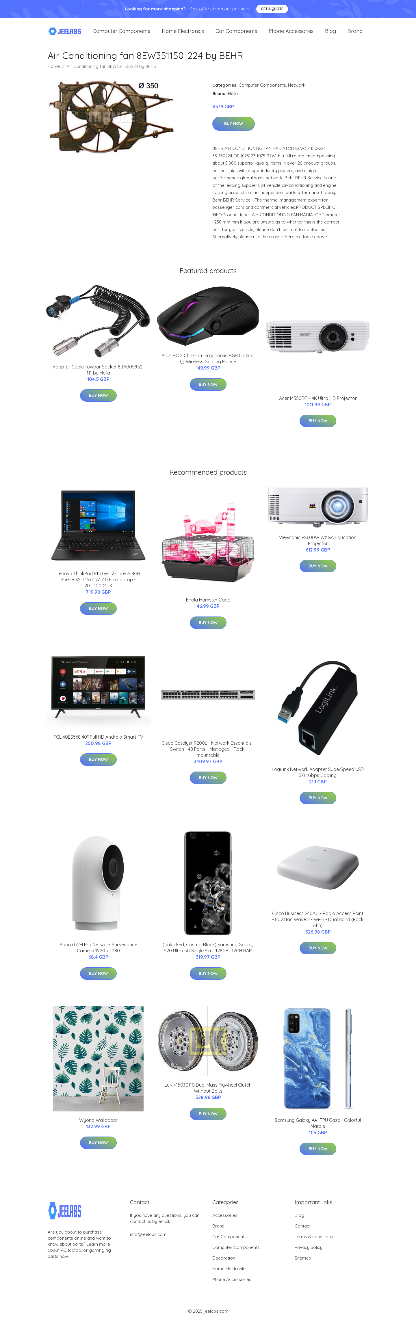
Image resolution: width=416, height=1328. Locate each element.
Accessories (224, 1222)
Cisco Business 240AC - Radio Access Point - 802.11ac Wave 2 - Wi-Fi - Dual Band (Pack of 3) (317, 926)
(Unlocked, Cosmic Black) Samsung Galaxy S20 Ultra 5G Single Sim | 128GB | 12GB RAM (208, 954)
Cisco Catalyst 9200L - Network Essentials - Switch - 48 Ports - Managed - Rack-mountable (208, 756)
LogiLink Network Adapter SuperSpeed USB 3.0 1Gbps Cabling (318, 779)
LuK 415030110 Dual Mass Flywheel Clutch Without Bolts (208, 1095)
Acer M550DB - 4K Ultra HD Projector (318, 405)
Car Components (236, 34)
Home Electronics (183, 34)
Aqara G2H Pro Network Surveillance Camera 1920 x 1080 (98, 954)
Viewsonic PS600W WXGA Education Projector (317, 547)
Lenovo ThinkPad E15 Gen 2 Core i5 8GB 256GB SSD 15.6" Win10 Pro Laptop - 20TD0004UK (98, 586)
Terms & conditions (314, 1243)
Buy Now (233, 130)
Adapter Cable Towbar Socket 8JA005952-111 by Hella (98, 377)
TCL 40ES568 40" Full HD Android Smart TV (98, 744)
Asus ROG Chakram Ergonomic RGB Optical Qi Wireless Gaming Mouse (208, 365)
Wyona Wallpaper (98, 1127)
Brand (355, 34)
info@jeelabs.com (148, 1241)
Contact (303, 1233)
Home (54, 73)
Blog (330, 34)
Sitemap (303, 1265)
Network (296, 92)
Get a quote (272, 9)
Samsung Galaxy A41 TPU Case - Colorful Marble (318, 1130)
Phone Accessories (291, 34)
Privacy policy (308, 1254)
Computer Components (121, 34)
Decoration (223, 1265)
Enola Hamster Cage (208, 607)
